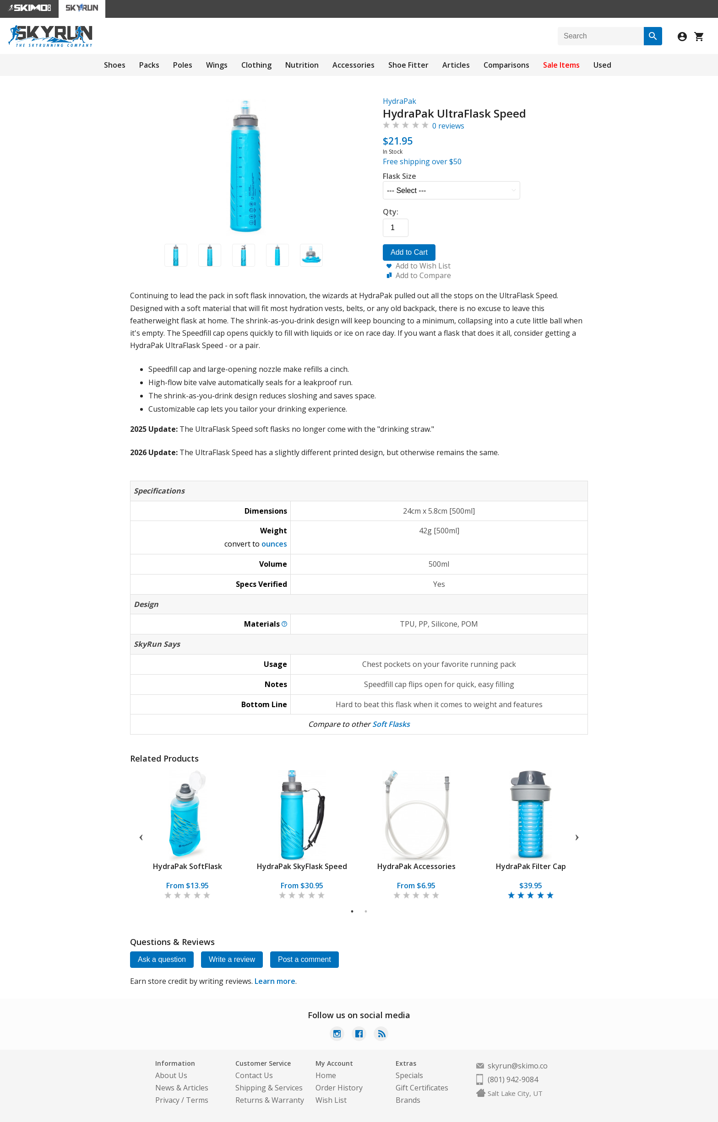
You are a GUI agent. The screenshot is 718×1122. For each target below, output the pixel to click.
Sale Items (561, 65)
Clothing (256, 65)
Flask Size (399, 176)
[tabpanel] (187, 835)
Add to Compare (423, 275)
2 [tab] (366, 911)
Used (602, 65)
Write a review (232, 959)
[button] (176, 255)
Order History (339, 1088)
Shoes (114, 65)
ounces (274, 544)
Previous (141, 836)
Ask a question (162, 959)
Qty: (390, 212)
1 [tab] (352, 911)
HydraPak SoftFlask (187, 866)
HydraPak (399, 101)
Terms (197, 1100)
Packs (149, 65)
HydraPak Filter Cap (531, 866)
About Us (171, 1075)
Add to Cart (409, 252)
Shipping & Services (269, 1088)
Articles (456, 65)
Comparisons (506, 65)
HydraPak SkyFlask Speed (302, 866)
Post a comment (304, 959)
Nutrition (302, 65)
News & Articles (181, 1088)
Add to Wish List (423, 266)
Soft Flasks (391, 724)
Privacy (167, 1100)
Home (325, 1075)
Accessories (353, 65)
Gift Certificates (422, 1088)
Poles (182, 65)
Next (576, 836)
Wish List (331, 1100)
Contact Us (254, 1075)
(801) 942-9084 (513, 1079)
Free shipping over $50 (422, 161)
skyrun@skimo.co (518, 1066)
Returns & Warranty (269, 1100)
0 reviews (448, 126)
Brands (408, 1100)
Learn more (275, 981)
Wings (217, 65)
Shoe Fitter (408, 65)
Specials (409, 1075)
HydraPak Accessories (416, 866)
